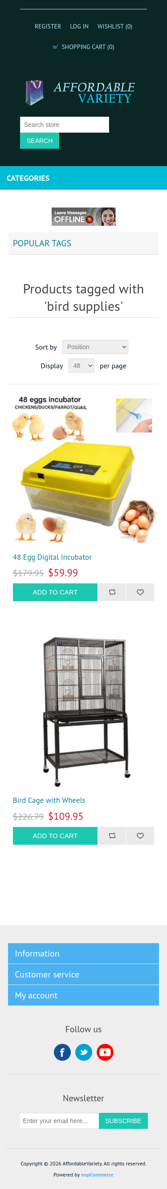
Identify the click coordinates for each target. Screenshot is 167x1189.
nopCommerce (97, 1174)
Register (48, 26)
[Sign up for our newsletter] (59, 1121)
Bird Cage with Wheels (49, 800)
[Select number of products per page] (81, 365)
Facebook (62, 1052)
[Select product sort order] (95, 347)
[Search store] (64, 125)
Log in (79, 26)
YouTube (105, 1052)
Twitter (83, 1052)
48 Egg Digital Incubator (52, 557)
